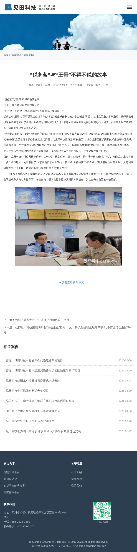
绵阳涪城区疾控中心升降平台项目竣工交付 (42, 319)
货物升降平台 (12, 472)
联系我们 (76, 485)
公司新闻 (29, 54)
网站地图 (101, 546)
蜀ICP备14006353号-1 (44, 546)
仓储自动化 (10, 478)
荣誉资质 (76, 478)
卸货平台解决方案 (14, 485)
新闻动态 (16, 54)
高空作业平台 (12, 492)
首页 (6, 54)
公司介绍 (76, 472)
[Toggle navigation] (129, 7)
